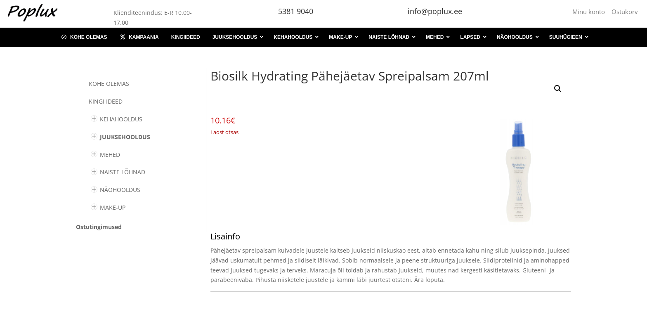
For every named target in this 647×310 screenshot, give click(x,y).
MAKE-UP (112, 207)
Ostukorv (625, 11)
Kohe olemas (109, 84)
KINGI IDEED (106, 101)
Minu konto (590, 11)
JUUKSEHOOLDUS (125, 137)
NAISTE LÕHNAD (122, 172)
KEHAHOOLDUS (121, 119)
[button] (557, 88)
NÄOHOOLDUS (120, 190)
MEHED (110, 155)
